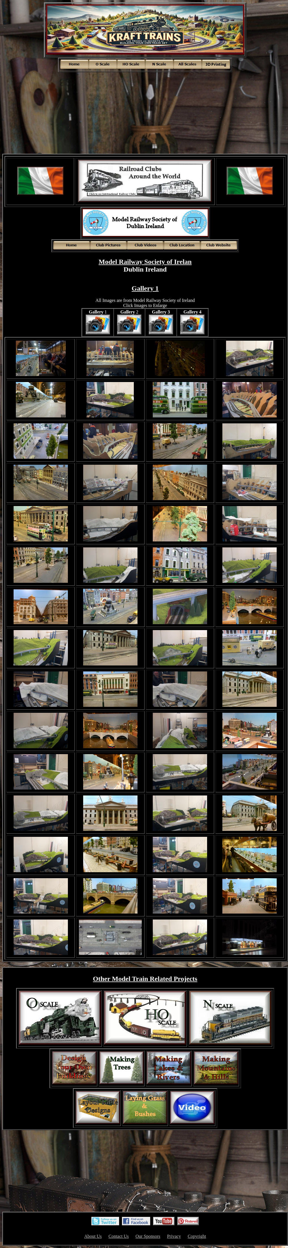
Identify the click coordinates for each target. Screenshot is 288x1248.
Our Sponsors (148, 1236)
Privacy (174, 1236)
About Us (93, 1236)
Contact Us (118, 1236)
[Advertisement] (145, 112)
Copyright (197, 1236)
